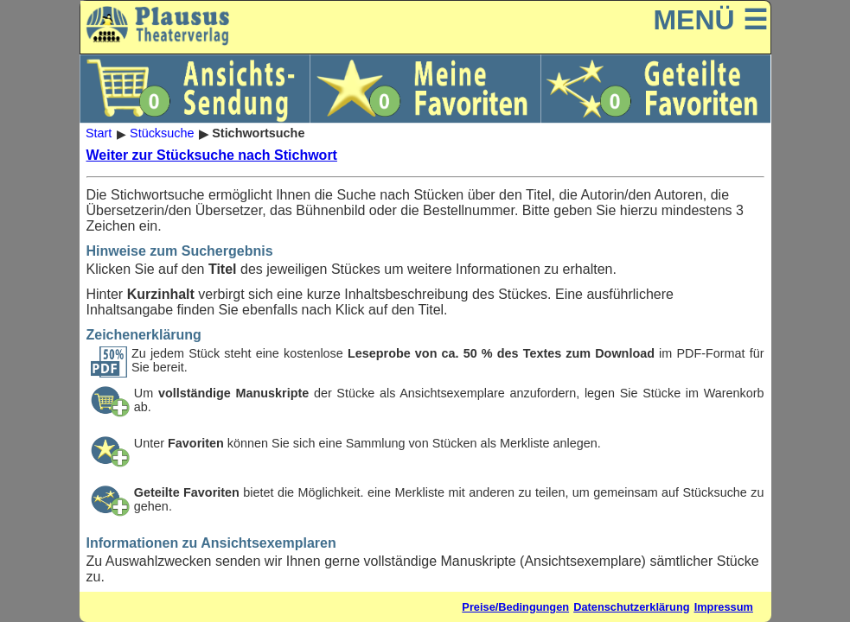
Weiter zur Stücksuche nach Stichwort (211, 155)
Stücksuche (162, 134)
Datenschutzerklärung (631, 606)
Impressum (723, 606)
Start (99, 134)
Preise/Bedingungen (515, 606)
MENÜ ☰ (710, 19)
